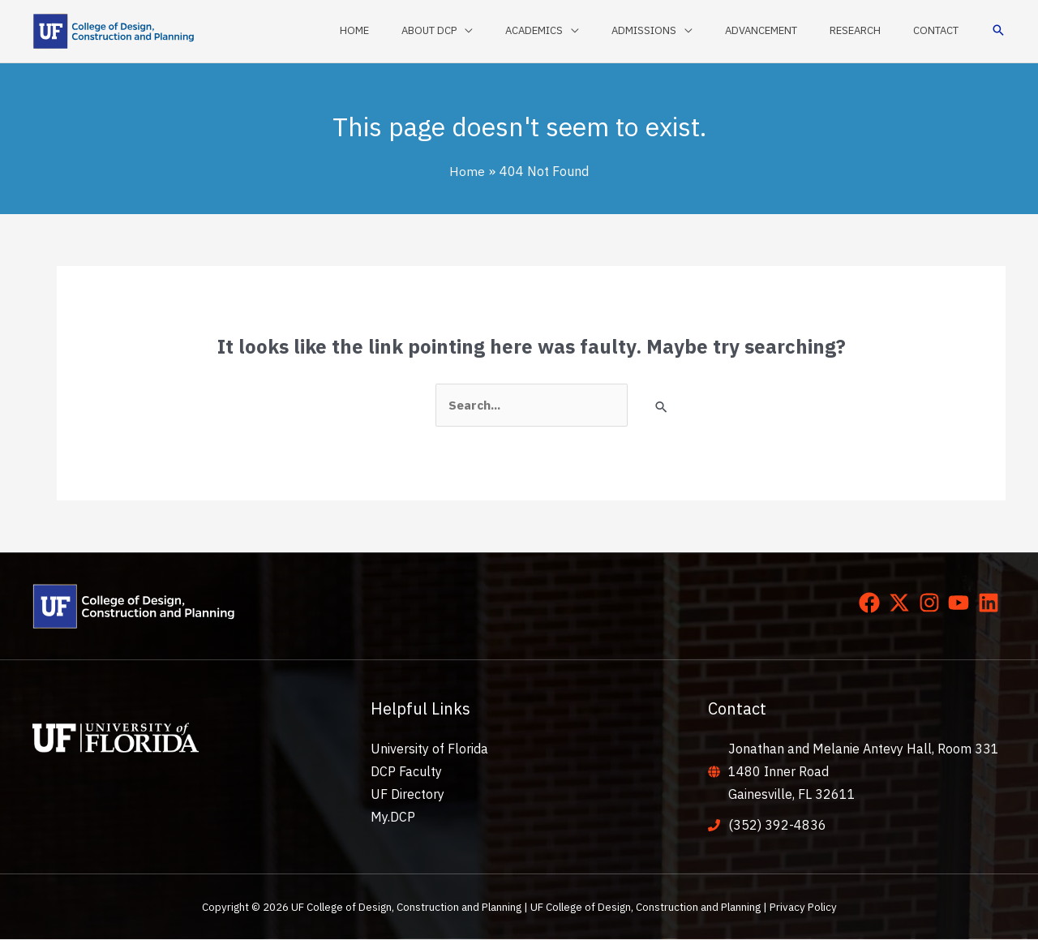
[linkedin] (992, 603)
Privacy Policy (803, 907)
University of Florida (429, 749)
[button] (998, 31)
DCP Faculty (406, 772)
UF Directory (407, 795)
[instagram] (932, 603)
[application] (527, 30)
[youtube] (962, 603)
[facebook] (872, 603)
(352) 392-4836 (777, 826)
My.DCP (393, 817)
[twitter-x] (902, 603)
